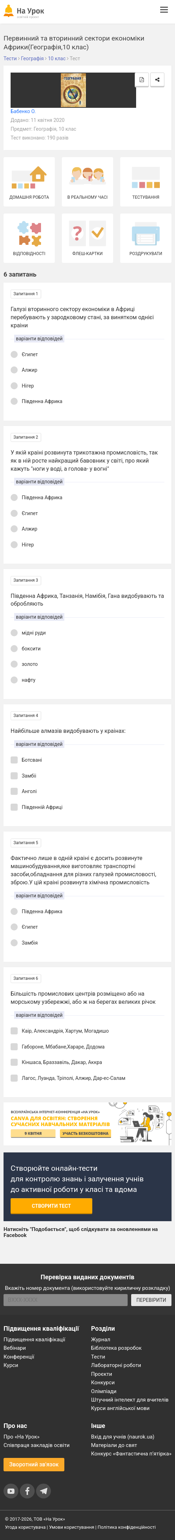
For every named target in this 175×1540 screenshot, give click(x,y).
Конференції (19, 1357)
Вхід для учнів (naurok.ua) (122, 1437)
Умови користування (71, 1527)
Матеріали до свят (114, 1445)
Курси (11, 1365)
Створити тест (51, 1206)
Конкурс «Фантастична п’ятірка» (131, 1454)
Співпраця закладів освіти (37, 1445)
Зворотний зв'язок (34, 1464)
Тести (98, 1357)
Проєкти (101, 1374)
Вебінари (15, 1348)
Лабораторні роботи (116, 1365)
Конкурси (103, 1382)
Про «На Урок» (22, 1437)
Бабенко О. (23, 111)
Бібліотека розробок (116, 1348)
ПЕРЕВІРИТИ (151, 1300)
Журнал (100, 1339)
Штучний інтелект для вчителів (130, 1400)
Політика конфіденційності (127, 1527)
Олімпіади (104, 1391)
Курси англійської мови (120, 1408)
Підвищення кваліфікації (34, 1339)
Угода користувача (25, 1527)
